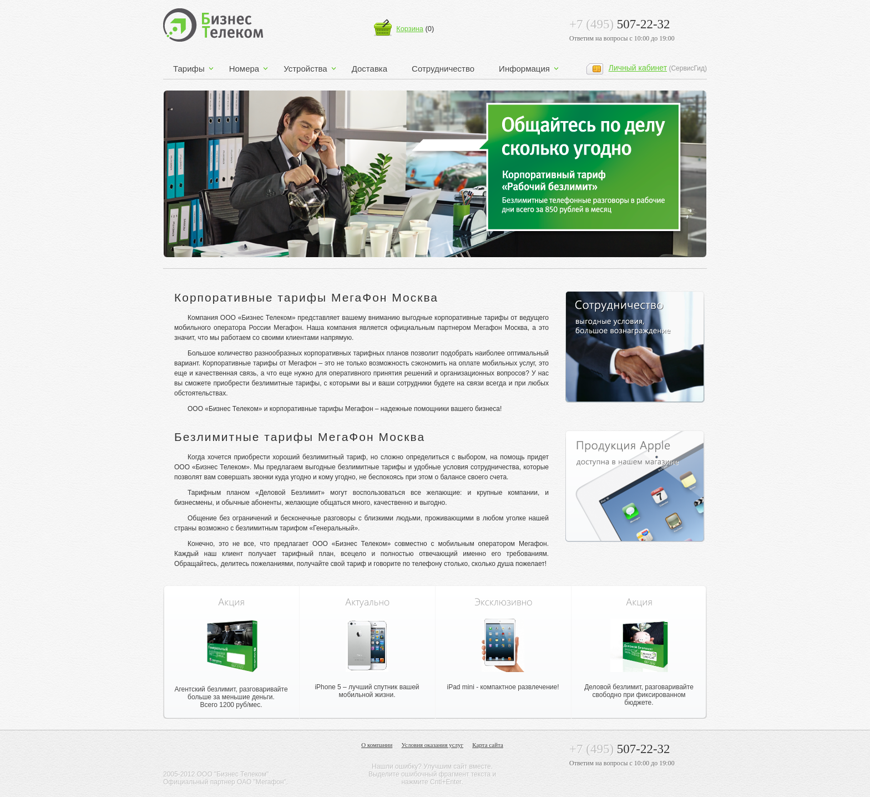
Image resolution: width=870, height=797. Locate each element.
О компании (376, 745)
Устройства (305, 68)
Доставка (369, 68)
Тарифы (189, 68)
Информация (524, 68)
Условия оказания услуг (432, 745)
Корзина (409, 28)
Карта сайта (487, 745)
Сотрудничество (443, 68)
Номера (244, 68)
